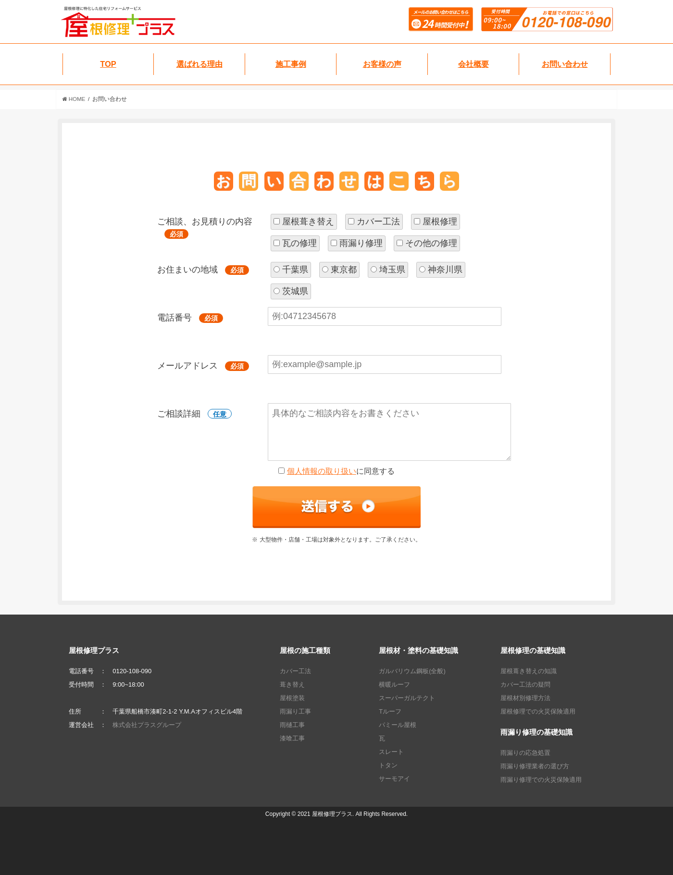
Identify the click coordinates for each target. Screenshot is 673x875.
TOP (108, 64)
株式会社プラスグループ (146, 724)
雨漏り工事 (295, 711)
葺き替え (292, 684)
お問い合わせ (565, 64)
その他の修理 (431, 243)
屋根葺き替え (308, 221)
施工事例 (290, 64)
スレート (391, 751)
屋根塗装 (292, 698)
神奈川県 (445, 269)
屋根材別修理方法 (525, 698)
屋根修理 (440, 221)
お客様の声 (382, 64)
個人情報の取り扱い (321, 471)
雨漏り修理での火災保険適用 (541, 779)
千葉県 (295, 269)
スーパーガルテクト (407, 698)
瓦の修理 (299, 243)
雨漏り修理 (361, 243)
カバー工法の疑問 (525, 684)
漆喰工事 (292, 738)
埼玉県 (392, 269)
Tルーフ (390, 711)
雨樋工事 (292, 724)
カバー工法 (378, 221)
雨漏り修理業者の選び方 (534, 766)
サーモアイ (394, 778)
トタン (388, 765)
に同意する (341, 471)
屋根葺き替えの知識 (528, 671)
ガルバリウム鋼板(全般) (412, 671)
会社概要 (473, 64)
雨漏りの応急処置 (525, 752)
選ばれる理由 (199, 64)
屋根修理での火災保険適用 (537, 711)
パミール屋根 (397, 724)
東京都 (344, 269)
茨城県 (295, 291)
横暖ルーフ (394, 684)
